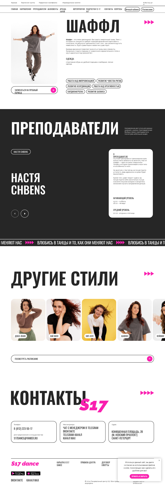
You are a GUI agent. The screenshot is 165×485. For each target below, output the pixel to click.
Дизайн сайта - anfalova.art (139, 482)
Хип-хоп (90, 336)
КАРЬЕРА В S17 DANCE (63, 464)
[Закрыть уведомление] (159, 460)
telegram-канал (72, 435)
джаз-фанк (20, 336)
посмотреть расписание (26, 358)
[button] (53, 90)
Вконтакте (69, 431)
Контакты (108, 9)
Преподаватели (39, 9)
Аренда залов (63, 10)
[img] (134, 320)
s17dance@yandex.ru (26, 438)
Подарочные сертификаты (48, 3)
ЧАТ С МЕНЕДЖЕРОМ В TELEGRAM (80, 428)
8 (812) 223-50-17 (23, 428)
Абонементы (53, 9)
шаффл (124, 336)
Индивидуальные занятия (71, 3)
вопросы (118, 9)
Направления (25, 9)
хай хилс (54, 336)
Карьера (14, 3)
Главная (14, 9)
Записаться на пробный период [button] (26, 91)
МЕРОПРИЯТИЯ (79, 9)
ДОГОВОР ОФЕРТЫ (106, 464)
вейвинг (160, 336)
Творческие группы (28, 3)
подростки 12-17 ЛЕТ (93, 10)
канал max (69, 438)
